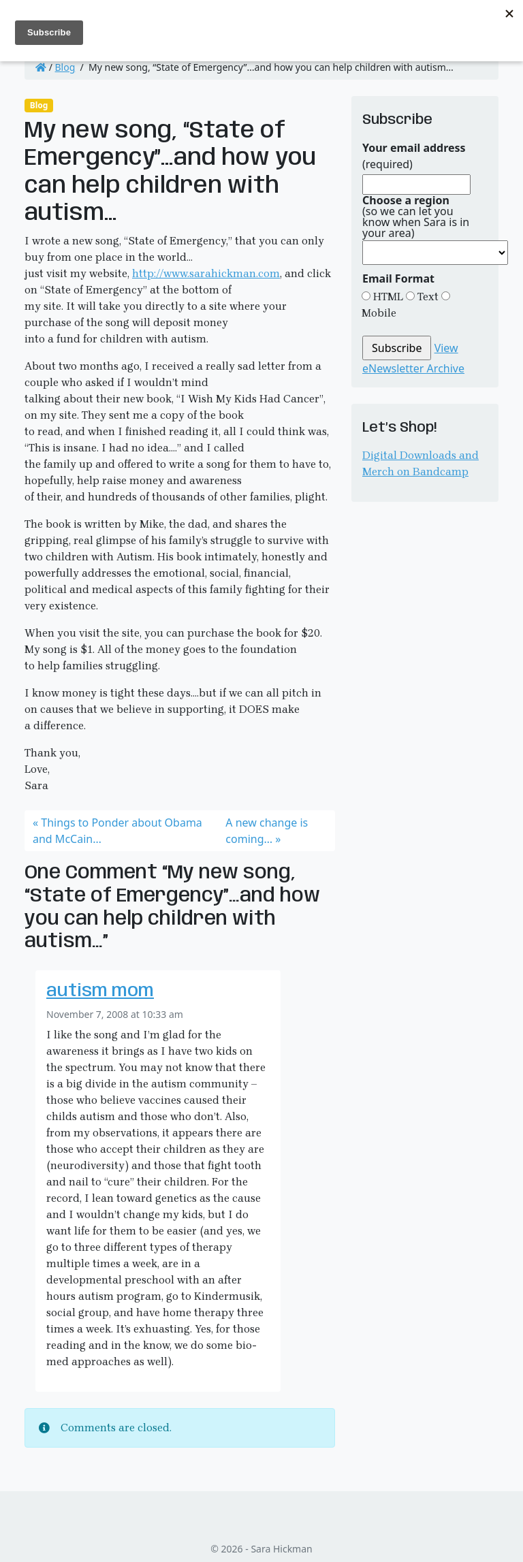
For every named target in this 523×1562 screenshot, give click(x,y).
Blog (65, 67)
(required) (414, 156)
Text (427, 296)
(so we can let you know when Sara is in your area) (415, 216)
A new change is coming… (266, 830)
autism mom (100, 991)
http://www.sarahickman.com (206, 273)
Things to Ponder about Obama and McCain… (117, 830)
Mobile (379, 312)
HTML (386, 296)
